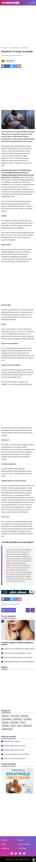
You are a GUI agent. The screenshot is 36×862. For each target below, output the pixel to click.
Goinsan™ (27, 859)
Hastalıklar (5, 722)
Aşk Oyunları (24, 716)
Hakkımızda (5, 848)
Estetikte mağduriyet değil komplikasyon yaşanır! (17, 644)
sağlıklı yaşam (27, 726)
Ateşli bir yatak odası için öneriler (15, 746)
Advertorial (5, 716)
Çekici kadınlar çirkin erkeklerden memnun (17, 653)
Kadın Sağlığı (14, 722)
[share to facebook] (5, 66)
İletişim (21, 840)
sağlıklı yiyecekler (7, 729)
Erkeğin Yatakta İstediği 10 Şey (14, 750)
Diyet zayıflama (8, 604)
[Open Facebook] (12, 853)
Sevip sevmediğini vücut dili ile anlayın (16, 754)
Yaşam (13, 726)
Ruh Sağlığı (5, 726)
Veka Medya (10, 60)
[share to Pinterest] (19, 66)
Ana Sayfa (4, 840)
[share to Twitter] (14, 66)
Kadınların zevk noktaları (12, 741)
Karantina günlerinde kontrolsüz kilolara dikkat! (19, 662)
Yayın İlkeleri (23, 848)
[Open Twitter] (16, 853)
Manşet (22, 722)
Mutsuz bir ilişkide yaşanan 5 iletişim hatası (18, 657)
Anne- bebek (15, 716)
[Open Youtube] (24, 853)
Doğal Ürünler (18, 719)
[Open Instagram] (20, 853)
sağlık (19, 726)
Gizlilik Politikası (24, 844)
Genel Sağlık (16, 604)
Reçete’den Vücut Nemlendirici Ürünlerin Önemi (19, 649)
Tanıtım (3, 844)
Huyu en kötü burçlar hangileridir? (14, 758)
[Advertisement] (18, 26)
